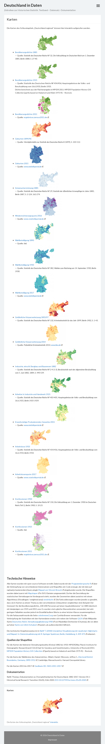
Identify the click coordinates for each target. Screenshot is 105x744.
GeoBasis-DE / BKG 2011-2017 (49, 666)
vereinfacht (49, 599)
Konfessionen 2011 (23, 551)
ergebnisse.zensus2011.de (36, 117)
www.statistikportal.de (33, 166)
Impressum (52, 740)
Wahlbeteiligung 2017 (24, 293)
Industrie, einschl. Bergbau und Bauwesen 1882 (35, 366)
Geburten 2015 (21, 163)
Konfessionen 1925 (23, 527)
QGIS (81, 618)
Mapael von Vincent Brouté (51, 590)
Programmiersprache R (82, 583)
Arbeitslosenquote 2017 (25, 474)
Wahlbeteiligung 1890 (24, 240)
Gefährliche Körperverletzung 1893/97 (31, 317)
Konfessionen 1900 (23, 499)
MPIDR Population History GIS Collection (25, 651)
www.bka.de (56, 345)
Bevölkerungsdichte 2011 (26, 114)
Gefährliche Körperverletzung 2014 (30, 342)
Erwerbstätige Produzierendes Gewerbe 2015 (35, 422)
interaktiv (54, 722)
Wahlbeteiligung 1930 (24, 265)
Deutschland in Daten (23, 5)
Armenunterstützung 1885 (26, 188)
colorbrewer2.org (45, 615)
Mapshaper (34, 593)
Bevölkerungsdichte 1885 (26, 52)
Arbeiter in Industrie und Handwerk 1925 (32, 394)
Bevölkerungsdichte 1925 (26, 80)
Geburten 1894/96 (23, 139)
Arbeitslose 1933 (22, 446)
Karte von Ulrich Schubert (27, 625)
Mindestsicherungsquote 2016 (28, 216)
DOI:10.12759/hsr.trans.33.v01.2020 (71, 680)
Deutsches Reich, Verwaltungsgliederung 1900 (33, 621)
